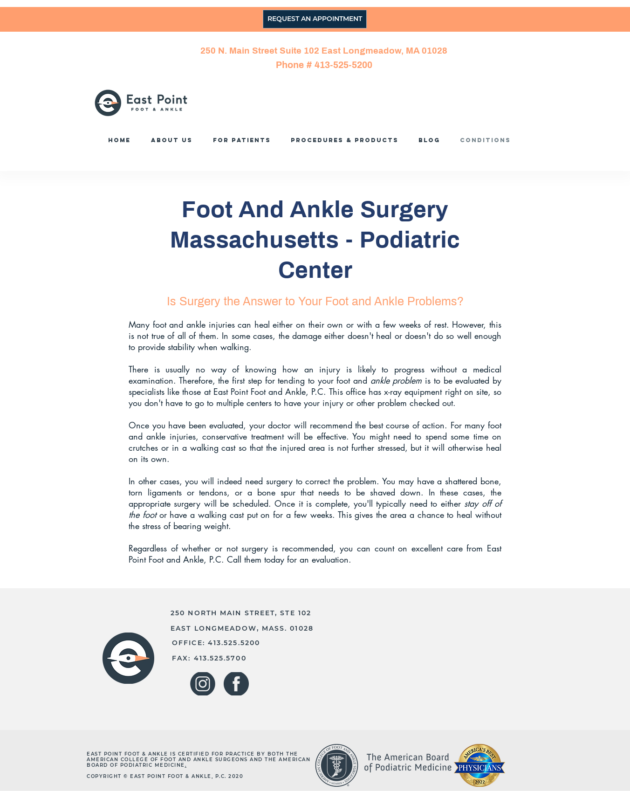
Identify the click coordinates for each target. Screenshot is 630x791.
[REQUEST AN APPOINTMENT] (315, 19)
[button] (347, 140)
